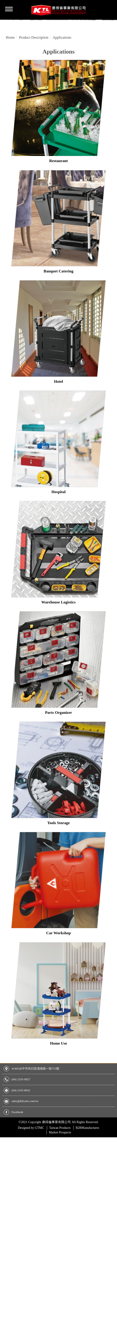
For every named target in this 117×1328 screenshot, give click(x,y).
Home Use (58, 1067)
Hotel (58, 405)
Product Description (33, 61)
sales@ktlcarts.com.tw (24, 1125)
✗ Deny (6, 1179)
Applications (62, 61)
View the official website (38, 1216)
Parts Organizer (58, 736)
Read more (9, 1216)
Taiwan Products (60, 1152)
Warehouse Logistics (58, 626)
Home (10, 61)
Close (4, 1164)
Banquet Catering (58, 295)
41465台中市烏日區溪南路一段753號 (35, 1092)
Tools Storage (58, 847)
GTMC (31, 1152)
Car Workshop (58, 957)
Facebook (17, 1136)
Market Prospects (60, 1156)
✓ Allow (6, 1174)
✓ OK (4, 1325)
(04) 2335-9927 (20, 1103)
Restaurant (58, 185)
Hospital (58, 516)
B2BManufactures (87, 1152)
